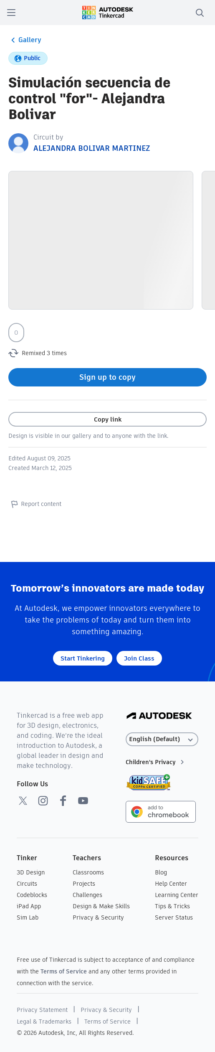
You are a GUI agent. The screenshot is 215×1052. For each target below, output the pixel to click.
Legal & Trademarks (44, 1021)
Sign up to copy (107, 377)
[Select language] (162, 739)
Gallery (24, 40)
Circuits (27, 883)
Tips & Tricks (172, 906)
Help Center (171, 883)
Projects (84, 883)
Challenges (87, 895)
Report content (34, 504)
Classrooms (88, 872)
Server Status (174, 917)
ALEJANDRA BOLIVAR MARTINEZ (91, 148)
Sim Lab (27, 917)
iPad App (29, 906)
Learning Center (176, 895)
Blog (161, 872)
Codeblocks (32, 895)
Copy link (107, 419)
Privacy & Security (98, 917)
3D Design (31, 872)
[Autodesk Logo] (159, 716)
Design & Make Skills (101, 906)
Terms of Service (63, 971)
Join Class (139, 658)
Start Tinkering (83, 658)
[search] (199, 12)
